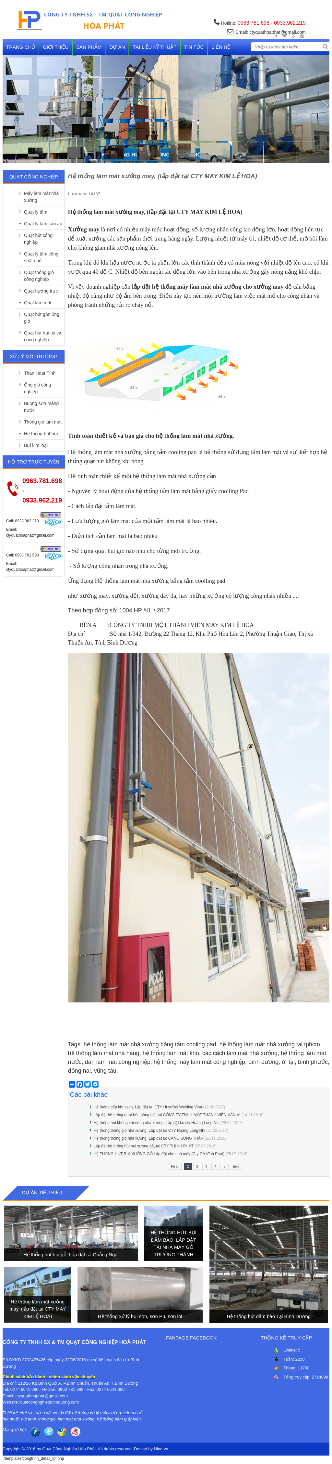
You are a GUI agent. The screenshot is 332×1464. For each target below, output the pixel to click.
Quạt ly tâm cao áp (43, 223)
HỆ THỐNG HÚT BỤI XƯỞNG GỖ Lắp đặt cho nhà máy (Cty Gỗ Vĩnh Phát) (159, 1154)
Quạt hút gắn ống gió (41, 318)
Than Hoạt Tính (39, 373)
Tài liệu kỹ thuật (154, 47)
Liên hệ (220, 47)
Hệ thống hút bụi (41, 433)
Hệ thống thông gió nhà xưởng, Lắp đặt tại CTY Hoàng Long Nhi (149, 1130)
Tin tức (194, 47)
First (175, 1166)
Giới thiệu (55, 47)
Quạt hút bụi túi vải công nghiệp (43, 336)
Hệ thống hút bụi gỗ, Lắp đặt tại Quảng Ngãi (71, 1254)
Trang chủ (20, 47)
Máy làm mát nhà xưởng (41, 197)
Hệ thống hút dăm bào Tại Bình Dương (269, 1316)
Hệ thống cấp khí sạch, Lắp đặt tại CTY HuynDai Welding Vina (148, 1107)
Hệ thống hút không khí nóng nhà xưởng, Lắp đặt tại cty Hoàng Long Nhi (156, 1122)
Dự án (117, 47)
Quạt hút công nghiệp (38, 239)
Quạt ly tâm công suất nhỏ (41, 257)
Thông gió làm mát (43, 422)
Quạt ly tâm (35, 212)
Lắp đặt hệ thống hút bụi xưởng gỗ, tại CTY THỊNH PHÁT (144, 1146)
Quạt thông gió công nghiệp (39, 276)
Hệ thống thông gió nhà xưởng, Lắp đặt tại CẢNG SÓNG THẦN (149, 1138)
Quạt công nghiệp (33, 176)
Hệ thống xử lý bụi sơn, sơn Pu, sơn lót (140, 1316)
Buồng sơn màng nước (41, 407)
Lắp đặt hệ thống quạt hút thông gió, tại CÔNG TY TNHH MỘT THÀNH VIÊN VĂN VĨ (167, 1115)
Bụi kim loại (36, 445)
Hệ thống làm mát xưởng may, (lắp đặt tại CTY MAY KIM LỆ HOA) (37, 1309)
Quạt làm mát (37, 302)
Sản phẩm (88, 47)
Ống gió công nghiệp (37, 388)
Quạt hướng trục (41, 291)
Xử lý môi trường (33, 356)
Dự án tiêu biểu (42, 1192)
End (236, 1166)
